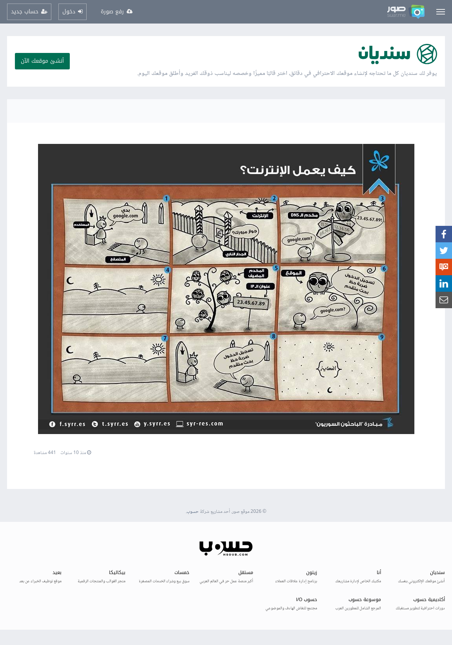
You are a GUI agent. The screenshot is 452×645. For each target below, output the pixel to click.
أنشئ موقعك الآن (42, 61)
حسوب (193, 512)
